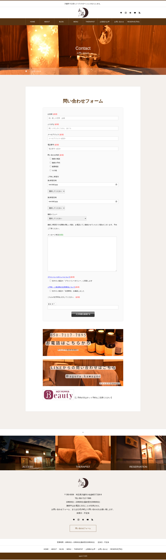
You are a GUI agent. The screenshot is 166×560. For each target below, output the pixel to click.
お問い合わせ (119, 22)
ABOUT (47, 22)
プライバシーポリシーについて (59, 277)
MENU (75, 22)
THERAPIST (90, 22)
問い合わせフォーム (83, 529)
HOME (32, 22)
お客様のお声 (105, 22)
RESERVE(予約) (133, 22)
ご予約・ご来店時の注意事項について (61, 287)
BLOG (61, 22)
